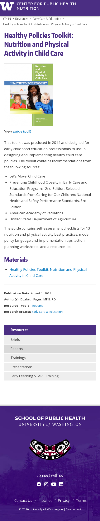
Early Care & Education (47, 312)
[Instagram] (46, 484)
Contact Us (23, 500)
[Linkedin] (61, 484)
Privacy (64, 500)
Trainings (18, 357)
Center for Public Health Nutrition (46, 3)
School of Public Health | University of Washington (50, 421)
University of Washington (7, 5)
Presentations (21, 367)
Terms (81, 500)
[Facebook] (39, 484)
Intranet (45, 500)
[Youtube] (53, 484)
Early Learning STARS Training (34, 376)
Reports (37, 306)
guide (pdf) (22, 131)
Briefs (15, 339)
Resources (19, 329)
